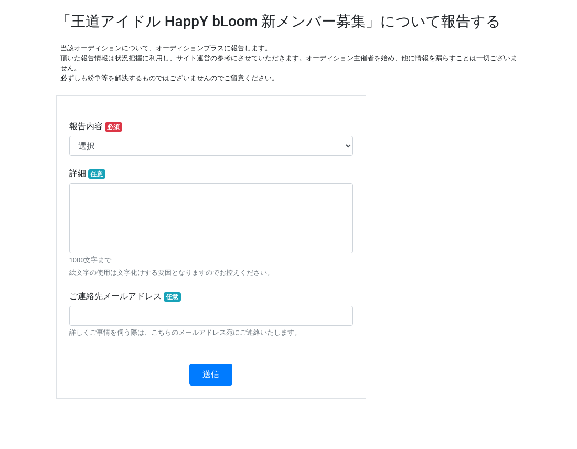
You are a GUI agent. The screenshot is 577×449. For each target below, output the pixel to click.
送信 (210, 374)
